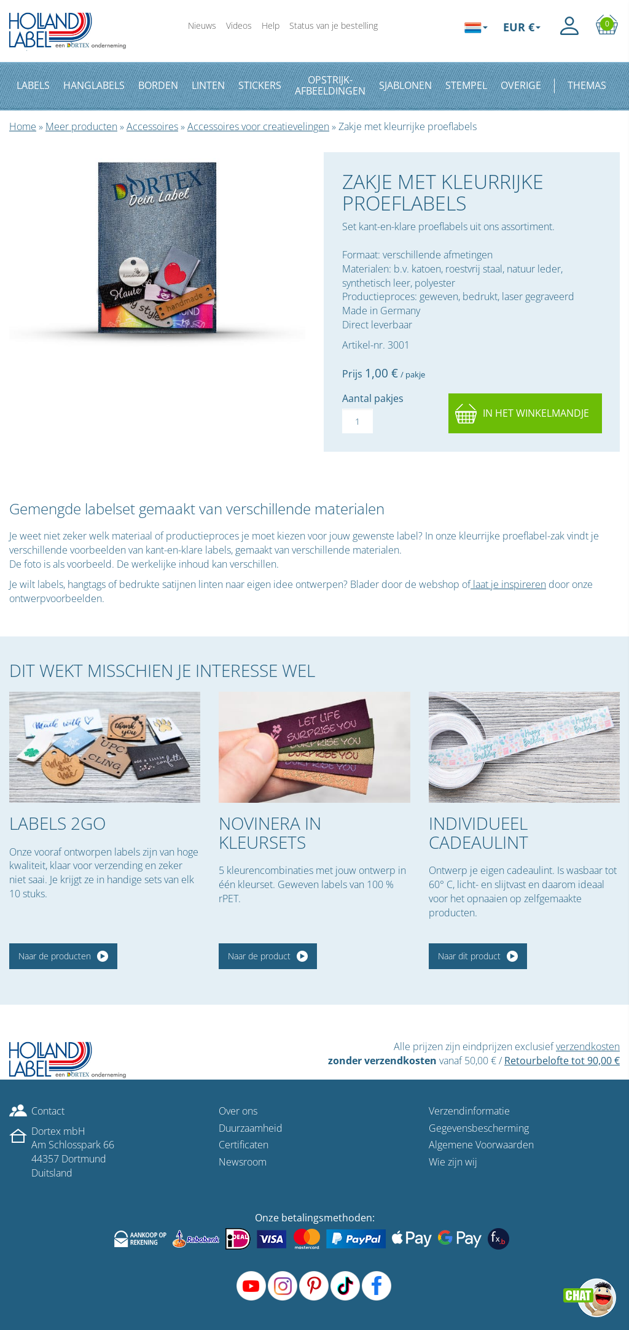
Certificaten (243, 1144)
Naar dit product (469, 956)
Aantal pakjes (373, 398)
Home (22, 126)
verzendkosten (588, 1046)
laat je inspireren (508, 584)
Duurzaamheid (251, 1128)
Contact (47, 1111)
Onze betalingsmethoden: (315, 1217)
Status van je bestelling (333, 25)
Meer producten (81, 126)
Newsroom (243, 1162)
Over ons (238, 1111)
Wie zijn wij (453, 1162)
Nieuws (202, 25)
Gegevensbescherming (479, 1128)
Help (270, 25)
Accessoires (152, 126)
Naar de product (259, 956)
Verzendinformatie (469, 1111)
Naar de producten (54, 956)
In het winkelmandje (536, 413)
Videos (239, 25)
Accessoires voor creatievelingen (258, 126)
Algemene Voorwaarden (481, 1144)
